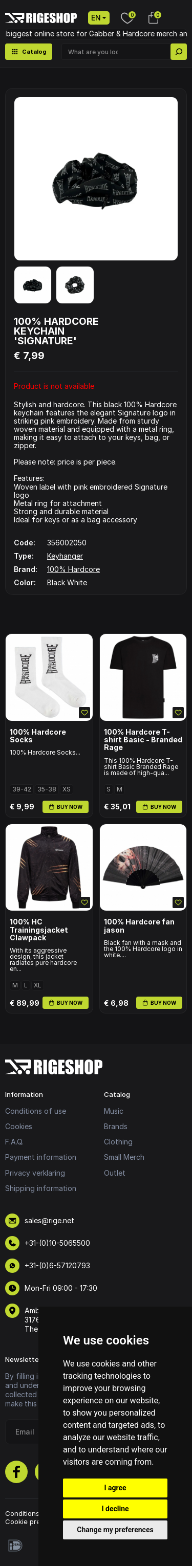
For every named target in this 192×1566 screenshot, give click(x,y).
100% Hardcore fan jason (139, 926)
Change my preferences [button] (115, 1530)
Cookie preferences (37, 1521)
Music (113, 1111)
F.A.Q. (14, 1141)
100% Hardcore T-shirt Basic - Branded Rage (143, 740)
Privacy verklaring (35, 1172)
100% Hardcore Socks (38, 736)
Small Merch (124, 1157)
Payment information (40, 1157)
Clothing (118, 1141)
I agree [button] (115, 1488)
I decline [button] (115, 1509)
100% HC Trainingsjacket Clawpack (39, 929)
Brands (115, 1126)
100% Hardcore (73, 569)
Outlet (114, 1172)
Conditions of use (35, 1111)
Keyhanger (65, 556)
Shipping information (40, 1188)
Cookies (18, 1126)
